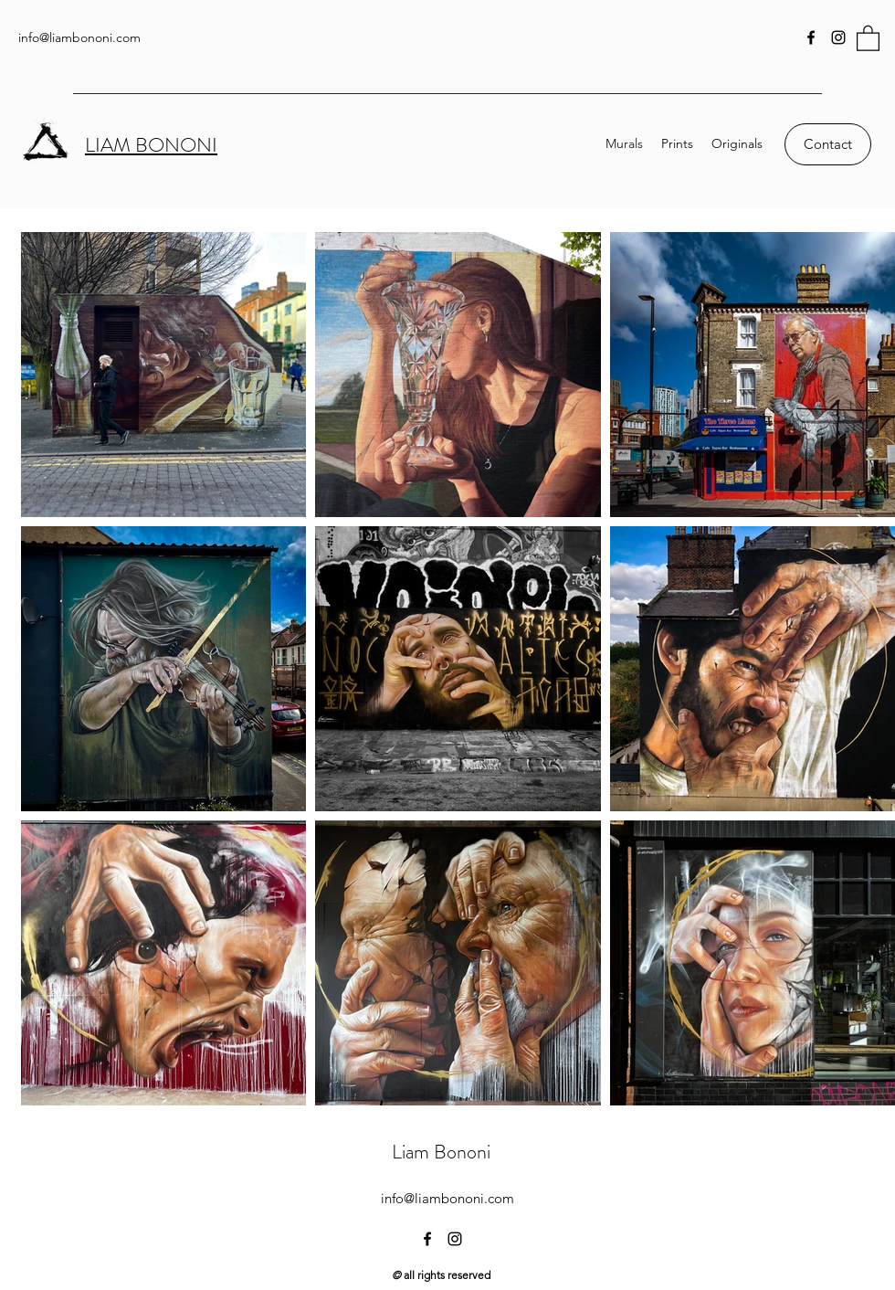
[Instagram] (838, 37)
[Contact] (827, 144)
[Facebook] (811, 37)
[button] (868, 37)
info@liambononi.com (79, 37)
